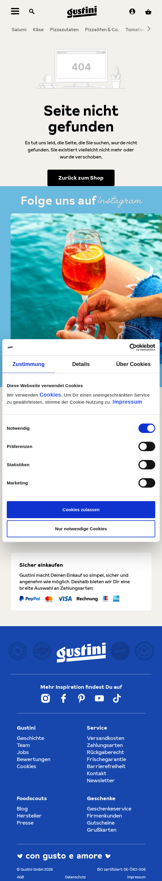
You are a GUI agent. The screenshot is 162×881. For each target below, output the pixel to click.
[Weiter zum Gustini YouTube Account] (99, 698)
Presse (25, 822)
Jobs (23, 752)
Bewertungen (33, 759)
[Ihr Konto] (132, 12)
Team (23, 745)
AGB (20, 877)
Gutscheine (101, 822)
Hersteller (29, 815)
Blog (22, 808)
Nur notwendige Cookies (81, 528)
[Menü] (15, 12)
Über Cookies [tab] (133, 364)
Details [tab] (81, 364)
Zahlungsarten (105, 745)
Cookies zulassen (81, 509)
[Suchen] (32, 12)
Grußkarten (101, 829)
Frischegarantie (106, 759)
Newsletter (101, 780)
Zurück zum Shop (81, 177)
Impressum (127, 401)
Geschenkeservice (109, 808)
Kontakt (96, 773)
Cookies (50, 394)
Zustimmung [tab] (29, 364)
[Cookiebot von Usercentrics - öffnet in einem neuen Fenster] (129, 347)
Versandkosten (105, 738)
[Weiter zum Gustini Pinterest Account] (81, 698)
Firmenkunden (104, 815)
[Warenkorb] (148, 12)
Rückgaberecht (105, 752)
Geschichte (30, 738)
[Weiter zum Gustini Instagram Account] (45, 698)
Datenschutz (75, 877)
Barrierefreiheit (106, 766)
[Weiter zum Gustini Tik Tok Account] (117, 698)
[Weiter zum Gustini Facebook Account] (63, 698)
